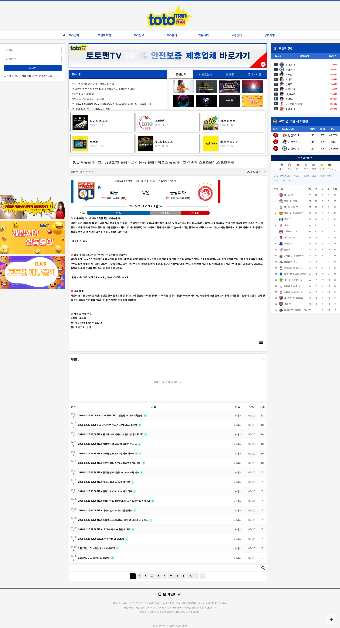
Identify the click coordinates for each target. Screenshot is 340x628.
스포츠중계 (71, 35)
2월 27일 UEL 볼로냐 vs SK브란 (94, 558)
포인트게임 (104, 35)
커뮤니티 (203, 35)
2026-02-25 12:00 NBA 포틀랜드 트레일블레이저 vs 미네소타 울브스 (113, 519)
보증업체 (236, 35)
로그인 (33, 67)
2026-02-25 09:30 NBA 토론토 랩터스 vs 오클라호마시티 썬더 (110, 463)
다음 (196, 576)
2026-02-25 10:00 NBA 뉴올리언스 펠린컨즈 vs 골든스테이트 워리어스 (114, 500)
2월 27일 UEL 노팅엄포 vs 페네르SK (96, 548)
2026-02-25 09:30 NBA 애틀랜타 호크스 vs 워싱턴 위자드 (107, 443)
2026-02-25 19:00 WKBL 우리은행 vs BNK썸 (101, 538)
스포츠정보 (137, 35)
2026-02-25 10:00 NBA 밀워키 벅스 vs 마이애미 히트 (105, 491)
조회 (262, 407)
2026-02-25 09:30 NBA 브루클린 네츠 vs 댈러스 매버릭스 (107, 453)
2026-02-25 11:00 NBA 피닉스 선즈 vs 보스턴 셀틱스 (105, 510)
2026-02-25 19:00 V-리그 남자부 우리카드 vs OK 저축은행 (108, 424)
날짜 (251, 407)
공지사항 (269, 35)
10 (190, 576)
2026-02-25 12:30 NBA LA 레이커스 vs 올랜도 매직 (104, 529)
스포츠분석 (170, 35)
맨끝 (203, 576)
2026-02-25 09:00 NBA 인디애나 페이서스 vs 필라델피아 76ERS (111, 434)
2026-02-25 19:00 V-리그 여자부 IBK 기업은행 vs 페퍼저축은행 (110, 415)
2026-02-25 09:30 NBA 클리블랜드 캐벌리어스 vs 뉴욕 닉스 (109, 472)
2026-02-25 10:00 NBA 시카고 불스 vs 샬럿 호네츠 (104, 481)
